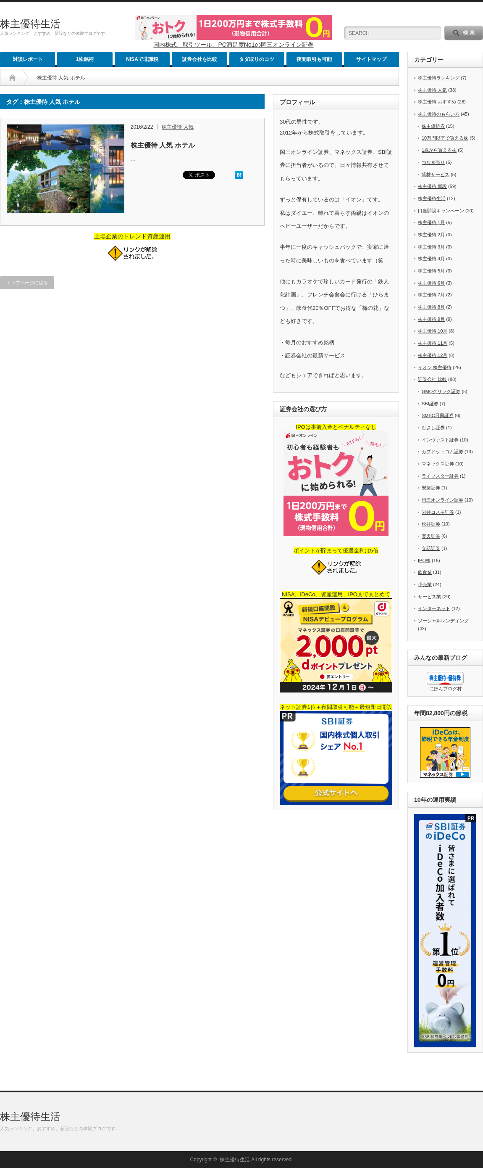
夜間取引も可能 (314, 59)
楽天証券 (431, 536)
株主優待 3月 (431, 246)
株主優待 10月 (432, 330)
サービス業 (429, 596)
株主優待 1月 (431, 222)
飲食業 (425, 572)
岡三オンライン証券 (442, 499)
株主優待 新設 (432, 186)
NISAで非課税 (142, 59)
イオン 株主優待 (435, 367)
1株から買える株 (439, 150)
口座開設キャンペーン (441, 210)
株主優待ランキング (438, 77)
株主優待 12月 (432, 355)
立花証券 (431, 548)
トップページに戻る (27, 282)
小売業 (425, 584)
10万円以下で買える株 (445, 137)
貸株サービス (435, 174)
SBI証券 (430, 403)
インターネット (434, 608)
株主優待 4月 (431, 258)
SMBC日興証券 (438, 415)
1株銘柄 (85, 59)
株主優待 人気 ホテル (163, 145)
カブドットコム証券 (442, 451)
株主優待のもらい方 (438, 113)
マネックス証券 (438, 463)
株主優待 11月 (432, 343)
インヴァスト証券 (440, 439)
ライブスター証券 (440, 475)
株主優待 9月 (431, 319)
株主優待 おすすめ (437, 101)
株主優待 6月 (431, 282)
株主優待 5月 (431, 270)
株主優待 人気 (177, 127)
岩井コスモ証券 (438, 512)
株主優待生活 (30, 23)
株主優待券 (433, 126)
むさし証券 (433, 427)
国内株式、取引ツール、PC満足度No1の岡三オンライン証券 (233, 44)
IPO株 (424, 560)
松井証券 (431, 523)
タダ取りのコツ (256, 59)
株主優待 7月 (431, 294)
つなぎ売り (433, 162)
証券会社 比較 (432, 379)
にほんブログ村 (445, 688)
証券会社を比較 (199, 59)
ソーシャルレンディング (443, 620)
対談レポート (28, 59)
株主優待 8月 (431, 306)
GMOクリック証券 (441, 391)
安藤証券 (431, 487)
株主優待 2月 (431, 234)
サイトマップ (371, 59)
